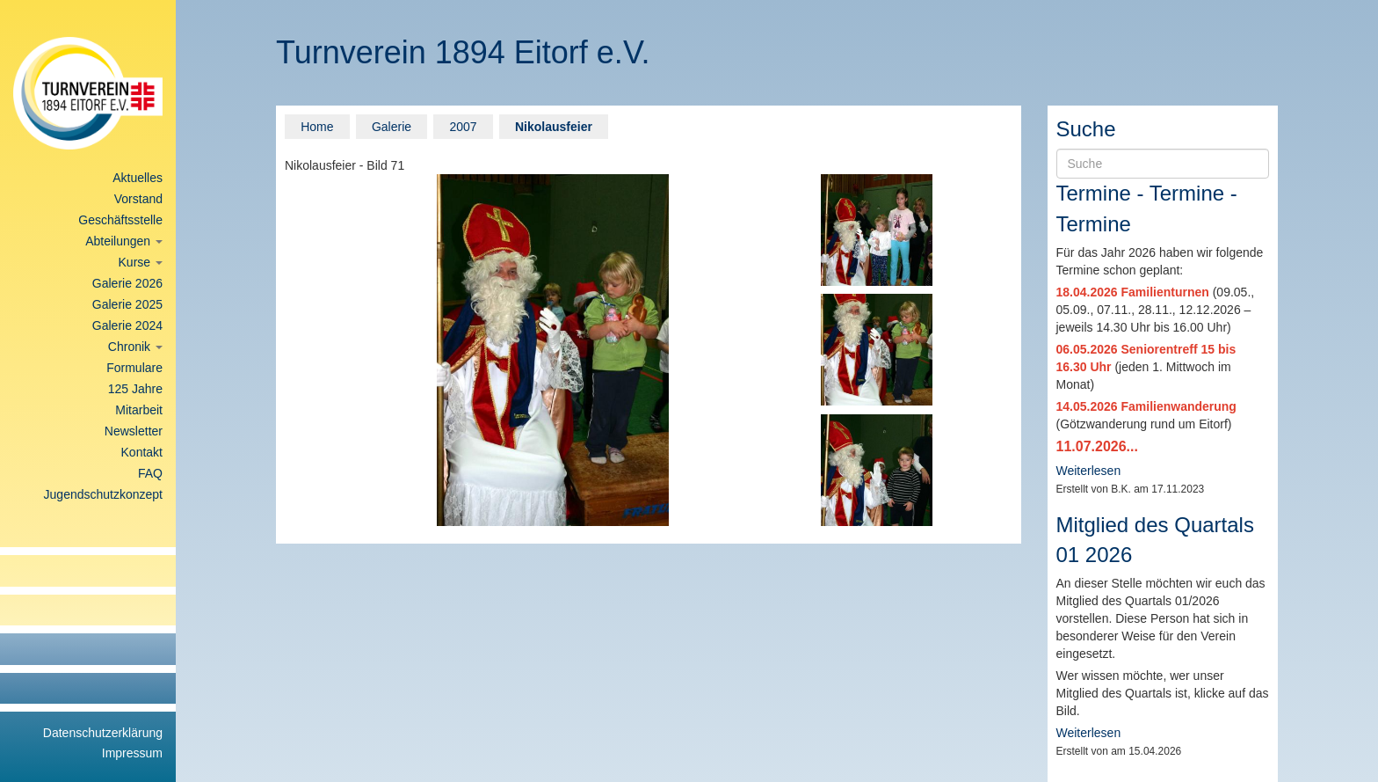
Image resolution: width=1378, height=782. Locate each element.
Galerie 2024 (127, 325)
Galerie (391, 127)
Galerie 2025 (127, 304)
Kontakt (142, 452)
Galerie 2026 (127, 283)
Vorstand (138, 199)
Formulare (134, 368)
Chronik (135, 347)
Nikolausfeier (553, 127)
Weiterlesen (1088, 471)
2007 (462, 127)
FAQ (150, 473)
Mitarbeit (139, 410)
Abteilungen (124, 241)
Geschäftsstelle (120, 220)
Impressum (132, 753)
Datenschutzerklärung (103, 733)
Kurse (141, 262)
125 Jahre (135, 389)
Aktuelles (137, 178)
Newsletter (134, 431)
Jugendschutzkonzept (103, 494)
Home (317, 127)
